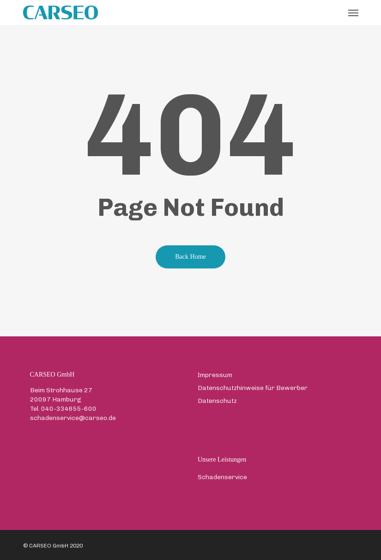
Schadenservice (222, 477)
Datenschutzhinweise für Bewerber (253, 388)
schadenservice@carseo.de (73, 418)
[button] (353, 12)
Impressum (215, 375)
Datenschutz (217, 401)
